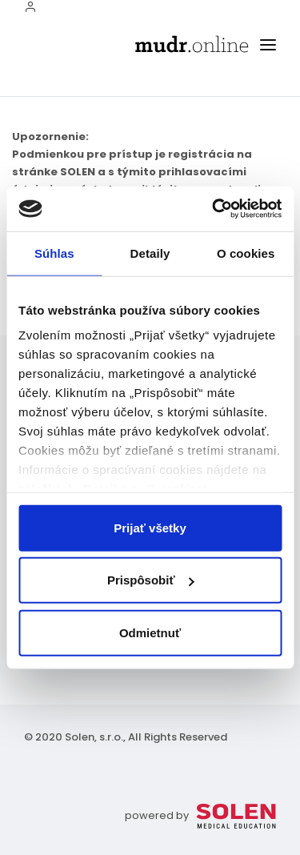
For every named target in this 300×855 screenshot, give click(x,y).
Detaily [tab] (150, 252)
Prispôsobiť (150, 580)
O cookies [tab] (246, 252)
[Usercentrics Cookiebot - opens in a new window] (214, 209)
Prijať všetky (150, 527)
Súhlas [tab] (54, 252)
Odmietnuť (150, 632)
